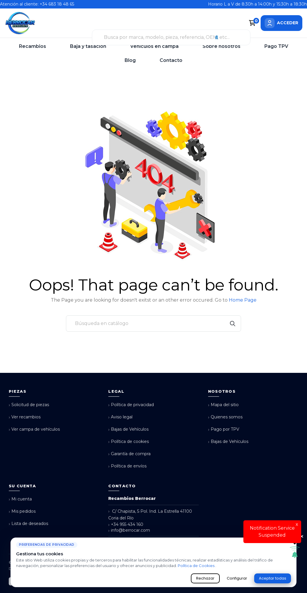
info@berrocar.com (129, 530)
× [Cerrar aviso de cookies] (302, 536)
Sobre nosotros (221, 46)
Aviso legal (120, 417)
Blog (130, 60)
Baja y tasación (88, 46)
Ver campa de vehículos (34, 429)
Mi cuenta (20, 499)
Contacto (171, 60)
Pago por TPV (223, 429)
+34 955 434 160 (125, 524)
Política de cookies (128, 441)
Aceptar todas (272, 578)
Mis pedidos (22, 511)
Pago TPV (276, 46)
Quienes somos (225, 417)
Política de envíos (127, 466)
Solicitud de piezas (29, 405)
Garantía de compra (129, 454)
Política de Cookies (196, 565)
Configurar (237, 578)
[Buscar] (153, 323)
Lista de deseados (28, 523)
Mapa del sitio (223, 405)
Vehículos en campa (154, 46)
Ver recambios (25, 417)
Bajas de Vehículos (128, 429)
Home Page (243, 300)
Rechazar (205, 578)
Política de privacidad (131, 405)
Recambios (32, 46)
